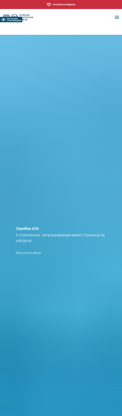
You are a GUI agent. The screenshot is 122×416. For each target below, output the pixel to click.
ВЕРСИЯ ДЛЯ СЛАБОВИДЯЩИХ (11, 19)
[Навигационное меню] (117, 17)
